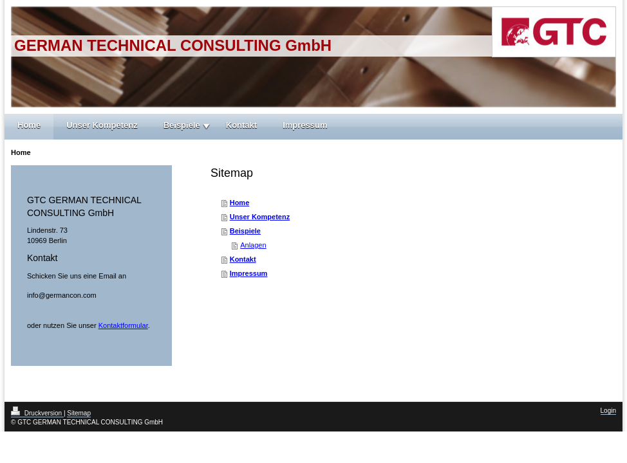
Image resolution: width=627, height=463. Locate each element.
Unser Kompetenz (102, 125)
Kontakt (241, 125)
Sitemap (79, 413)
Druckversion (37, 413)
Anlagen (253, 245)
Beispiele (182, 125)
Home (29, 125)
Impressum (305, 125)
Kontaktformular (123, 325)
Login (608, 410)
